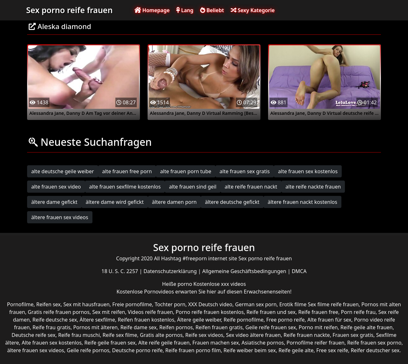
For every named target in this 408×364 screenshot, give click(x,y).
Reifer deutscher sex (375, 350)
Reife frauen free (318, 312)
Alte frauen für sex (329, 319)
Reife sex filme (120, 334)
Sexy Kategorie (253, 10)
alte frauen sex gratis (245, 171)
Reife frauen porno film (193, 350)
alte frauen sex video (56, 186)
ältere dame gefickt (54, 201)
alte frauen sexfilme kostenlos (125, 186)
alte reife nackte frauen (313, 186)
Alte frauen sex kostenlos (52, 342)
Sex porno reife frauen (69, 9)
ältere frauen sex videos (59, 217)
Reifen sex (48, 304)
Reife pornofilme (243, 319)
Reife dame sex (138, 327)
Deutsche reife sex (33, 334)
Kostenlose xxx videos (219, 283)
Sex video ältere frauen (253, 334)
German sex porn (256, 304)
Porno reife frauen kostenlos (210, 312)
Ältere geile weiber (199, 319)
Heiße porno (177, 283)
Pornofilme (20, 304)
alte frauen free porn (127, 171)
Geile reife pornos (88, 350)
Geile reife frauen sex (270, 327)
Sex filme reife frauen (333, 304)
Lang (184, 10)
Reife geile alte (296, 350)
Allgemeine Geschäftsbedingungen (245, 271)
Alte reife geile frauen (164, 342)
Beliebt (212, 10)
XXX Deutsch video (210, 304)
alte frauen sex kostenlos (308, 171)
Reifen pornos (176, 327)
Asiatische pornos (263, 342)
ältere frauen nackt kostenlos (302, 201)
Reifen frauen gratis (219, 327)
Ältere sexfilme (97, 319)
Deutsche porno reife (137, 350)
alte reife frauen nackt (251, 186)
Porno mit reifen (318, 327)
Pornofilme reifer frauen (316, 342)
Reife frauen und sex (270, 312)
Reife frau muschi (79, 334)
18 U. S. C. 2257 (120, 271)
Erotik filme (292, 304)
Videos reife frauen (150, 312)
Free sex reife (332, 350)
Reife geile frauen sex (110, 342)
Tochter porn (170, 304)
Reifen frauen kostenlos (146, 319)
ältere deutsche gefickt (232, 201)
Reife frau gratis (51, 327)
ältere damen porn (174, 201)
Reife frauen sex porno (374, 342)
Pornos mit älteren (95, 327)
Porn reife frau (358, 312)
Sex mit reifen (108, 312)
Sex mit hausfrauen (86, 304)
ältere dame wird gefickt (115, 201)
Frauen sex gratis (352, 334)
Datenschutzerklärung (170, 271)
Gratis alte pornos (161, 334)
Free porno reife (285, 319)
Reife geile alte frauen (366, 327)
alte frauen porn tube (185, 171)
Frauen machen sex (215, 342)
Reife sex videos (204, 334)
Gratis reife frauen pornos (59, 312)
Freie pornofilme (132, 304)
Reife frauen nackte (306, 334)
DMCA (299, 271)
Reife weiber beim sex (249, 350)
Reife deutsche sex (55, 319)
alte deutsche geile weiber (62, 171)
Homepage (152, 10)
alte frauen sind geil (192, 186)
